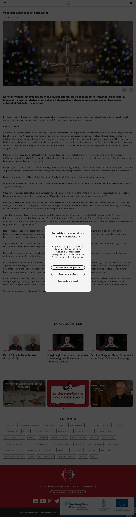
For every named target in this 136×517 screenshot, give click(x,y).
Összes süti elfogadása (68, 267)
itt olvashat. (78, 257)
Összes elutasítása (68, 274)
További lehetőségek (68, 281)
